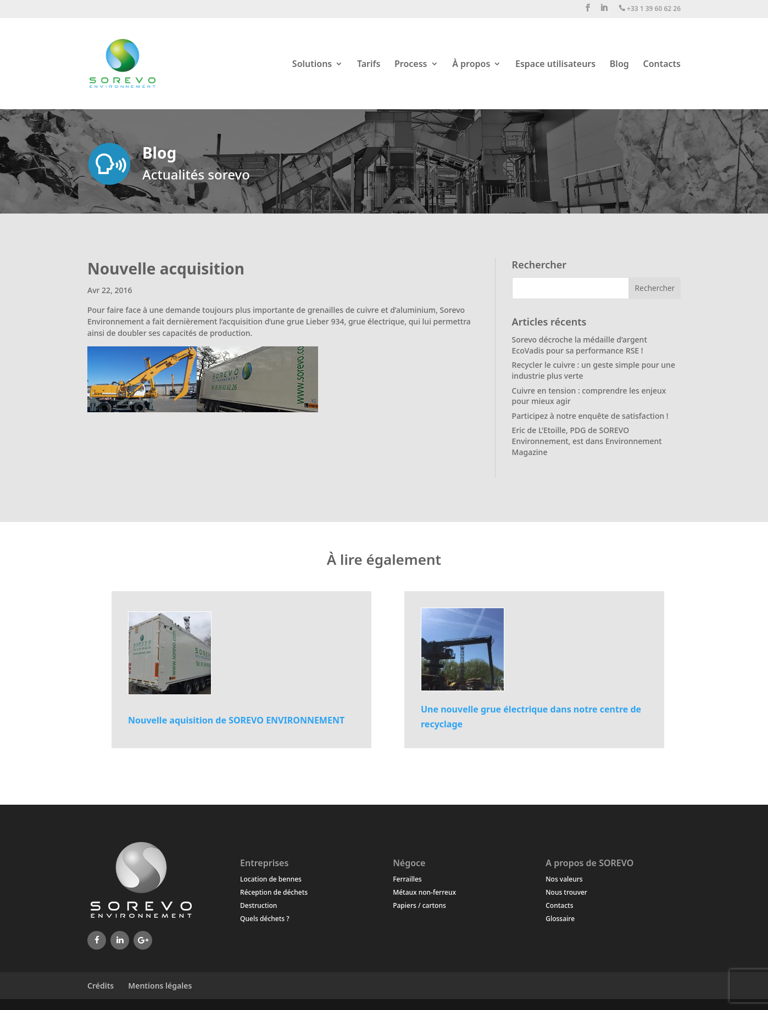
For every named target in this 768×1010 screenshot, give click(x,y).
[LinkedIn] (119, 940)
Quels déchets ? (265, 918)
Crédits (100, 985)
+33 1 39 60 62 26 (650, 9)
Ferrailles (407, 879)
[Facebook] (96, 940)
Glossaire (560, 918)
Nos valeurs (564, 879)
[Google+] (142, 940)
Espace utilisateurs (555, 65)
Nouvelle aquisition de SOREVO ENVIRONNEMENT (236, 720)
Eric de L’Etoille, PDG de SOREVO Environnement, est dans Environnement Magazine (587, 441)
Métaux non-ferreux (424, 892)
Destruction (258, 905)
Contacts (662, 65)
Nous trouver (566, 892)
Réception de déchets (274, 892)
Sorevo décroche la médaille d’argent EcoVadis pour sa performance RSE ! (579, 345)
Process (410, 65)
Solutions (312, 65)
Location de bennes (271, 879)
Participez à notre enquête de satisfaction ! (590, 416)
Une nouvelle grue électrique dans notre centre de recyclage (531, 716)
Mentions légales (160, 985)
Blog (619, 65)
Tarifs (368, 65)
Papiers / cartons (419, 905)
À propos (471, 65)
